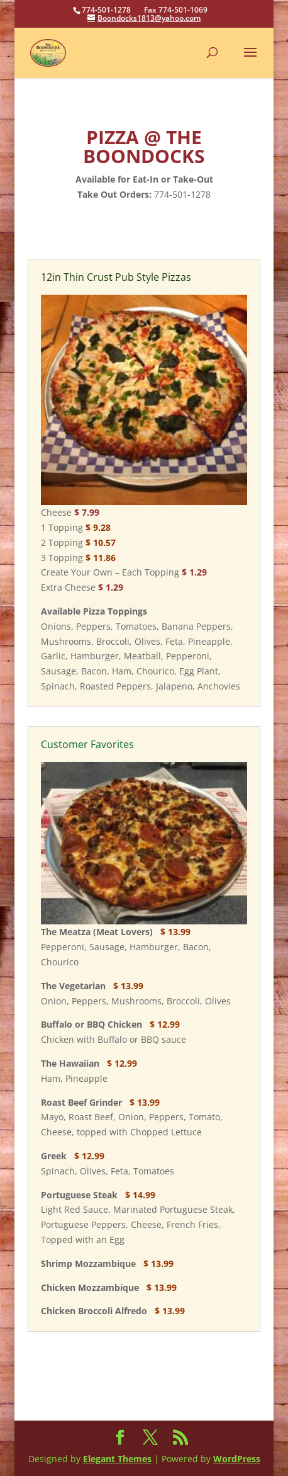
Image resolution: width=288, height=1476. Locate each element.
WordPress (236, 1459)
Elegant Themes (117, 1459)
